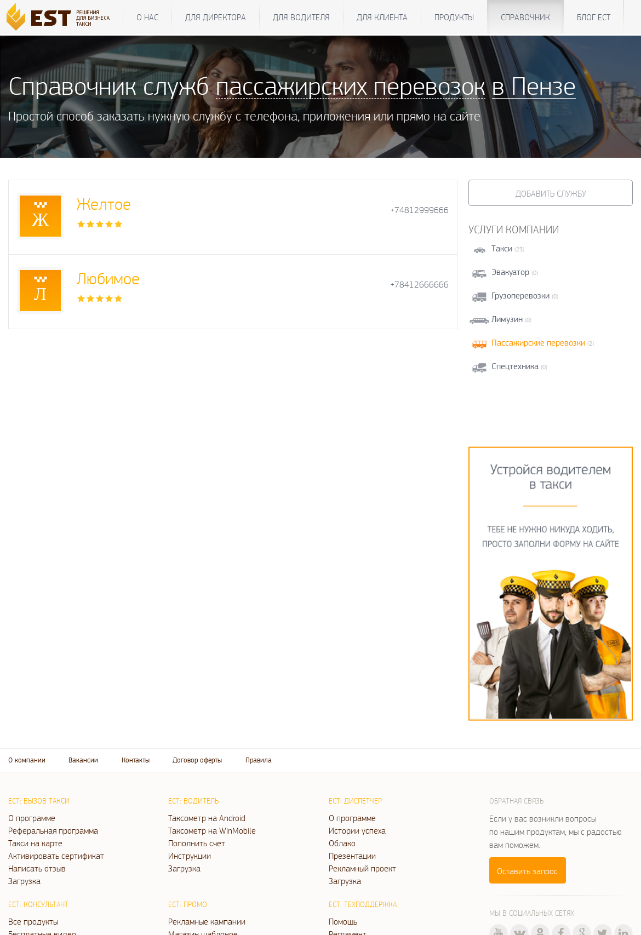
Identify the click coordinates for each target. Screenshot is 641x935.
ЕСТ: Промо (187, 904)
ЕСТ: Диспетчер (355, 801)
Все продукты (33, 921)
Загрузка (24, 880)
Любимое (108, 278)
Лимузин (507, 319)
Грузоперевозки (520, 295)
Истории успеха (357, 830)
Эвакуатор (510, 272)
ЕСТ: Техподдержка (363, 904)
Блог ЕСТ (593, 17)
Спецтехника (515, 366)
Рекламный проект (362, 868)
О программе (31, 817)
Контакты (136, 760)
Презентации (352, 855)
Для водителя (301, 17)
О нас (147, 17)
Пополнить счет (196, 843)
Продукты (454, 17)
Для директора (215, 17)
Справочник (525, 17)
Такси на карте (35, 843)
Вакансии (83, 760)
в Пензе (534, 85)
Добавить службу (551, 193)
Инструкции (189, 855)
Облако (342, 843)
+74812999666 (419, 210)
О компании (26, 760)
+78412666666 (419, 284)
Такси (501, 248)
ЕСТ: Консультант (38, 904)
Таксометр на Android (206, 817)
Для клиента (382, 17)
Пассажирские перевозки (538, 342)
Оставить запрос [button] (527, 870)
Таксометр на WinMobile (212, 830)
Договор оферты (197, 760)
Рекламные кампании (206, 921)
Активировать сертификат (56, 855)
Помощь (343, 921)
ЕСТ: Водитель (193, 801)
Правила (258, 760)
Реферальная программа (53, 830)
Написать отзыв (37, 868)
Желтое (104, 203)
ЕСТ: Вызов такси (39, 801)
